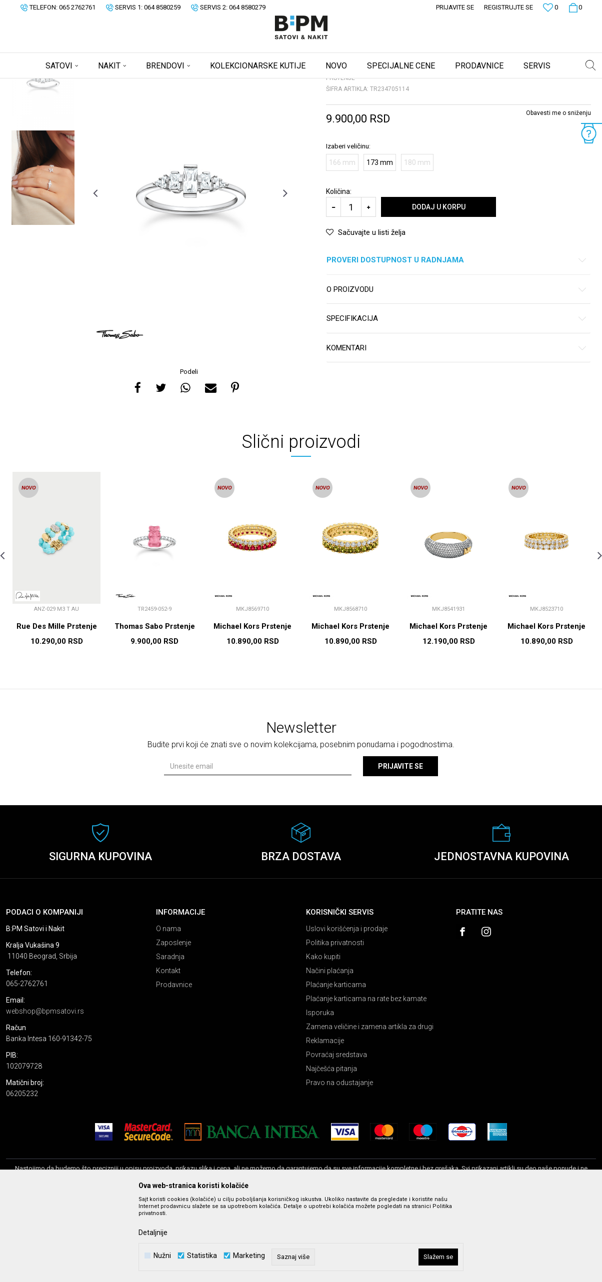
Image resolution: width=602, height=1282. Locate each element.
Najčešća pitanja (331, 1147)
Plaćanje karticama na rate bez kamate (366, 1077)
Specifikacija (456, 397)
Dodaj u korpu (439, 285)
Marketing (249, 1256)
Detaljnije (153, 1233)
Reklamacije (325, 1119)
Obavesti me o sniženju (558, 191)
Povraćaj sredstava (336, 1133)
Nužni (162, 1256)
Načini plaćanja (330, 1049)
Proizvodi (77, 84)
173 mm (379, 241)
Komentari (456, 426)
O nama (168, 1007)
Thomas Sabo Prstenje (154, 704)
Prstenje (130, 84)
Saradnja (170, 1035)
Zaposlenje (173, 1021)
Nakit (105, 84)
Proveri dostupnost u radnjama (456, 338)
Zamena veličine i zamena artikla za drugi (370, 1105)
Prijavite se (400, 845)
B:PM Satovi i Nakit (31, 84)
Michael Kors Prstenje (253, 704)
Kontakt (168, 1049)
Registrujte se (508, 7)
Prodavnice (174, 1063)
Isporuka (320, 1091)
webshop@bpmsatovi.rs (45, 1090)
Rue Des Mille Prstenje (56, 704)
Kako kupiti (323, 1035)
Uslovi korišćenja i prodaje (347, 1007)
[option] (43, 160)
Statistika (202, 1256)
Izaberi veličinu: (348, 224)
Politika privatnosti (335, 1021)
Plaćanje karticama (336, 1063)
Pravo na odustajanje (339, 1161)
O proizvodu (456, 368)
